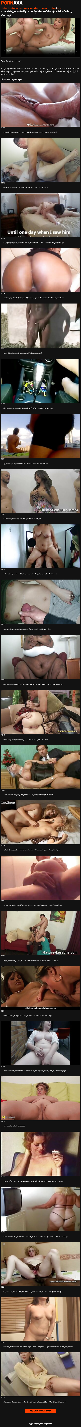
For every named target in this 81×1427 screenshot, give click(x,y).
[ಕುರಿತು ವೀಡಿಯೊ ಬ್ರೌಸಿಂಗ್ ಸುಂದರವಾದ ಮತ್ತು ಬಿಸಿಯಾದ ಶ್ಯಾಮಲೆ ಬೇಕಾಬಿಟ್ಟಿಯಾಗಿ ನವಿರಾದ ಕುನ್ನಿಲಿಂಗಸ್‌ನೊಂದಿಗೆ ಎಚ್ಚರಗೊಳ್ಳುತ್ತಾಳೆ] (40, 1374)
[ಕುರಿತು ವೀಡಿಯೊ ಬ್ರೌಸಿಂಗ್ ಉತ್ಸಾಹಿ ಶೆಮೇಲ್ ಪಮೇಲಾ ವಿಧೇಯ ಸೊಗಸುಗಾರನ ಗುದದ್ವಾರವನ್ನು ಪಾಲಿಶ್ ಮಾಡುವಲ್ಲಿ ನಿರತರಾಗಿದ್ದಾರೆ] (40, 1154)
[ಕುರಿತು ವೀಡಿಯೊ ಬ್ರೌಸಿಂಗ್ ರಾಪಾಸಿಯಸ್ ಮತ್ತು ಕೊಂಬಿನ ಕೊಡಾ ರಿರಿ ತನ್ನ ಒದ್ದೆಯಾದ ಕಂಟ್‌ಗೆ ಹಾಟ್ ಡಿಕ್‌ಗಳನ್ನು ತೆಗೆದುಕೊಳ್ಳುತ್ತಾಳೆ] (40, 878)
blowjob (11, 8)
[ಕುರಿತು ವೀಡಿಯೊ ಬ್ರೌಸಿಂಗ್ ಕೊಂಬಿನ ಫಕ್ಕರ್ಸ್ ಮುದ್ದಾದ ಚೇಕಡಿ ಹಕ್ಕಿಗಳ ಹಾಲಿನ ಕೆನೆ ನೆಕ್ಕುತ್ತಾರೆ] (40, 491)
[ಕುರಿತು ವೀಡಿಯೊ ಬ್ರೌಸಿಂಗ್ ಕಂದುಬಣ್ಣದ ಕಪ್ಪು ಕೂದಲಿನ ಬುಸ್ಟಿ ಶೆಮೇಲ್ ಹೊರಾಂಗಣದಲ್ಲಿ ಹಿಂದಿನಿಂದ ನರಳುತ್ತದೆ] (40, 602)
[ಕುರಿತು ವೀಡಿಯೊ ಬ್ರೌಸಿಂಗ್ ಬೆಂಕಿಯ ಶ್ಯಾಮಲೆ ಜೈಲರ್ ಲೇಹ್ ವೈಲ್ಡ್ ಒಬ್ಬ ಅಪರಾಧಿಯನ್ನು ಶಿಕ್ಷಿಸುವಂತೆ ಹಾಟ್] (40, 712)
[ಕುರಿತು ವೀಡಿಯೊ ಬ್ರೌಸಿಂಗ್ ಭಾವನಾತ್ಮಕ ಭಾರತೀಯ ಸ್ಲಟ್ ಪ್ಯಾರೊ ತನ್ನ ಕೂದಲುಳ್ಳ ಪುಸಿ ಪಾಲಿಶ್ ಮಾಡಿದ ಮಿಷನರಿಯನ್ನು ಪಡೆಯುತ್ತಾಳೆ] (40, 270)
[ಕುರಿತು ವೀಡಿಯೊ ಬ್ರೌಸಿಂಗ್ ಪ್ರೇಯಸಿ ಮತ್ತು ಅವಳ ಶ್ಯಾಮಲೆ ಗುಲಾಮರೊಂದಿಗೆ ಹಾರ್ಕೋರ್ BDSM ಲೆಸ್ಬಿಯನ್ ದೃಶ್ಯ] (40, 381)
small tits (52, 8)
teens (59, 8)
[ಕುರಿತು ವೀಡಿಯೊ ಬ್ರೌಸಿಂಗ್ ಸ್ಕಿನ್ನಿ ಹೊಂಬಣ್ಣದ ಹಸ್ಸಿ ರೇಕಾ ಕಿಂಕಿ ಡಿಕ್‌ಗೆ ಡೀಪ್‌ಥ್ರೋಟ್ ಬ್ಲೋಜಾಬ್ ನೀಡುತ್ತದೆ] (40, 436)
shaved (44, 8)
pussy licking (35, 8)
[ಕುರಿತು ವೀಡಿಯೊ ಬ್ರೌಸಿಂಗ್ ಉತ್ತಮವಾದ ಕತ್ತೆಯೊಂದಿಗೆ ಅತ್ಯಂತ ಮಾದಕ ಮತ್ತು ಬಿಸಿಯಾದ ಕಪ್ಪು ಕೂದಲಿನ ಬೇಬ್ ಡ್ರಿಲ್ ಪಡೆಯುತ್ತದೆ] (40, 1264)
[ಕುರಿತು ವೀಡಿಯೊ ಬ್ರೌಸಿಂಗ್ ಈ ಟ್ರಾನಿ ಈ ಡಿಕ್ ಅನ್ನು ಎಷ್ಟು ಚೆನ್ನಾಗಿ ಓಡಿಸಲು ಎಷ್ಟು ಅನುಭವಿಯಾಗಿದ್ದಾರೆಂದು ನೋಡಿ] (40, 767)
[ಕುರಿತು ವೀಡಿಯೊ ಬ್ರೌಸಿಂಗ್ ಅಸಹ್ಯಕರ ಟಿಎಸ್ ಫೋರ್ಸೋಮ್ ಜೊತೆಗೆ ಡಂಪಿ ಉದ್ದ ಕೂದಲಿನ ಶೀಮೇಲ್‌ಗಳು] (40, 160)
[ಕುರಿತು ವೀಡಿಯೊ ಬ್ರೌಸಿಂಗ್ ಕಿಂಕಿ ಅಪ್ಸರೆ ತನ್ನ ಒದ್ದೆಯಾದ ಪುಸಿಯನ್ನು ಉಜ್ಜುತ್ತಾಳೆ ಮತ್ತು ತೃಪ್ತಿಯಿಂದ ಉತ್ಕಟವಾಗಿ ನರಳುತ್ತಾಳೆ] (40, 546)
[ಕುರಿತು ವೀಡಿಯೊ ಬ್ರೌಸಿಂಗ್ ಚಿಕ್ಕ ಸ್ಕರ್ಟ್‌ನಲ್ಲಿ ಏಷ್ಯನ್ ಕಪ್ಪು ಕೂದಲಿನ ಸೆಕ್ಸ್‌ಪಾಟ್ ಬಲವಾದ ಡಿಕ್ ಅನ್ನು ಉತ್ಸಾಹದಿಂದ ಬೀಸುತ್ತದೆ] (40, 933)
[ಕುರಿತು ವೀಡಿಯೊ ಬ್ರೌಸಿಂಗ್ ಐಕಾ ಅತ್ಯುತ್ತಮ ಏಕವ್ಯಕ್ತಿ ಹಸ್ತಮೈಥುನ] (40, 1098)
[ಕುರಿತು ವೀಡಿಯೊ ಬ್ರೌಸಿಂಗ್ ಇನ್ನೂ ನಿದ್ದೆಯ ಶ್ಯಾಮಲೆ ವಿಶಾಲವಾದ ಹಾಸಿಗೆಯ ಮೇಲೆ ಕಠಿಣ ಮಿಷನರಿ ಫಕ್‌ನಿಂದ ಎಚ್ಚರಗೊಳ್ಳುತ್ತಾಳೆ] (40, 822)
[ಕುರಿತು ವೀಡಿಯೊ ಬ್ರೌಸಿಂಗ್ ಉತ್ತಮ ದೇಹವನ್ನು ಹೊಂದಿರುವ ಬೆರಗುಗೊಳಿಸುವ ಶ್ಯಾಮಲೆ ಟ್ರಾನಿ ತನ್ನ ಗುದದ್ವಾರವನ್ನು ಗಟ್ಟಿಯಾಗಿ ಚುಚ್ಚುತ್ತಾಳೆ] (40, 1043)
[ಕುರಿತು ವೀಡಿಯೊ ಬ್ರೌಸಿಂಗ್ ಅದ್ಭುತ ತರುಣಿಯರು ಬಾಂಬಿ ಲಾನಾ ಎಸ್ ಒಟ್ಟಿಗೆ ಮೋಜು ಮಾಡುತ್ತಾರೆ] (40, 326)
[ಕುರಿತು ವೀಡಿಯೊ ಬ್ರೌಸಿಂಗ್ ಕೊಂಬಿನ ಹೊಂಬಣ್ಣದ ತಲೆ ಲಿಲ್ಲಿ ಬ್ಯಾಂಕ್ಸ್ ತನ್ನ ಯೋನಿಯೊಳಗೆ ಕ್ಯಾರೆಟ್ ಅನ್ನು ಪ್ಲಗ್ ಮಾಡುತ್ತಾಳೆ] (40, 105)
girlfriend (19, 8)
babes (4, 8)
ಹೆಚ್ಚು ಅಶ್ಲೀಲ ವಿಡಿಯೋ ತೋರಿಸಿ (40, 1411)
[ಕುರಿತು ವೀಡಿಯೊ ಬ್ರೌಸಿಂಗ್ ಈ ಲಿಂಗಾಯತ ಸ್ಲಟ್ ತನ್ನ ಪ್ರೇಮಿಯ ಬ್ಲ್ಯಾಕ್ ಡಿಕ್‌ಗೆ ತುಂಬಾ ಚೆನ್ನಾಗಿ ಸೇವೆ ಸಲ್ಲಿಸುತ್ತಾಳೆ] (40, 988)
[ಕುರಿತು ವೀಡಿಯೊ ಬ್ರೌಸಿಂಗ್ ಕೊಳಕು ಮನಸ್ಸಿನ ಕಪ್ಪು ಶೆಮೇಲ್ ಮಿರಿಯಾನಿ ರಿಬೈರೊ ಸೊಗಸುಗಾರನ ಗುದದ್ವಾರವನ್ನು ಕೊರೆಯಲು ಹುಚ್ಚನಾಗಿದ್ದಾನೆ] (40, 1209)
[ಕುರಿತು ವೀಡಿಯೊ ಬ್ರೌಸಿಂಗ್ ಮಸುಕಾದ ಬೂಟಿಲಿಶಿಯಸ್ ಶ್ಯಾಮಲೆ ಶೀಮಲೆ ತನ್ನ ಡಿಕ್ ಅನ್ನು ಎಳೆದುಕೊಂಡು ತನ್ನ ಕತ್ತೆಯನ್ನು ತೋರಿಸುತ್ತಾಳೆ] (40, 657)
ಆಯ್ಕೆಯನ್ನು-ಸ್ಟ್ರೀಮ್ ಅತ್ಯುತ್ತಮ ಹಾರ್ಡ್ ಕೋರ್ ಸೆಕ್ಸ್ (12, 3)
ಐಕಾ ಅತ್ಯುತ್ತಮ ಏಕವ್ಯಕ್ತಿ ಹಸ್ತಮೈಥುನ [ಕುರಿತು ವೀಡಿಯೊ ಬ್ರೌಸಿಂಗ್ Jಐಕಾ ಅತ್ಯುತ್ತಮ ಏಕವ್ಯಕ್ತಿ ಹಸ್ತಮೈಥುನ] (14, 1126)
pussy (26, 8)
